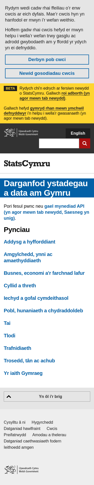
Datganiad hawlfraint (22, 428)
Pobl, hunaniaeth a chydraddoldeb (43, 310)
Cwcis (52, 428)
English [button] (78, 133)
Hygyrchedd (42, 422)
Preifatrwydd (15, 435)
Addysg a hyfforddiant (29, 242)
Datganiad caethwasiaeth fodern (32, 441)
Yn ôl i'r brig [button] (50, 396)
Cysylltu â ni (14, 422)
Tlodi (9, 335)
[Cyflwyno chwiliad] (84, 143)
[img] (27, 164)
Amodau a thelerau (49, 435)
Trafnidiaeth (17, 348)
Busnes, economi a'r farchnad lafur (44, 273)
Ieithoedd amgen (19, 447)
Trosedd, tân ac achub (29, 360)
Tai (7, 323)
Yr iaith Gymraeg (23, 373)
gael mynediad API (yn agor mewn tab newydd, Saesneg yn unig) (46, 212)
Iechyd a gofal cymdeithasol (36, 298)
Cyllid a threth (20, 285)
